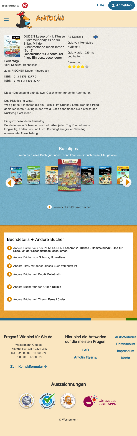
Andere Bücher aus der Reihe (67, 248)
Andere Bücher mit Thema (39, 299)
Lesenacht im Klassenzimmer (72, 207)
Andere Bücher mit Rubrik (37, 274)
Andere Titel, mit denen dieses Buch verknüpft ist (45, 266)
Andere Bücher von (39, 257)
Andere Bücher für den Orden (37, 286)
